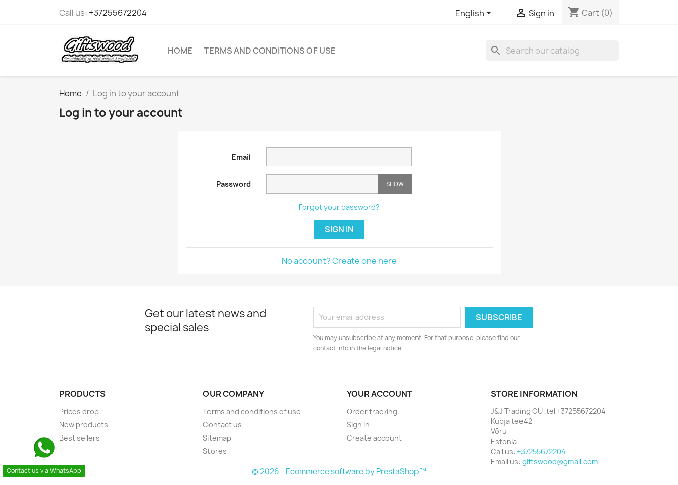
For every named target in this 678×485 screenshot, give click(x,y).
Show (395, 184)
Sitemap (217, 438)
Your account (379, 393)
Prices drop (79, 411)
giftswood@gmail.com (560, 461)
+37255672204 (118, 12)
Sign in (339, 229)
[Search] (552, 50)
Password (233, 184)
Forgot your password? (339, 207)
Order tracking (372, 411)
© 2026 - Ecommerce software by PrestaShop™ (339, 471)
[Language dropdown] (475, 14)
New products (83, 424)
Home (180, 50)
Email (241, 157)
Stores (215, 451)
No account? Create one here (339, 260)
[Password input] (322, 184)
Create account (374, 438)
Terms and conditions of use (270, 50)
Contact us (222, 424)
